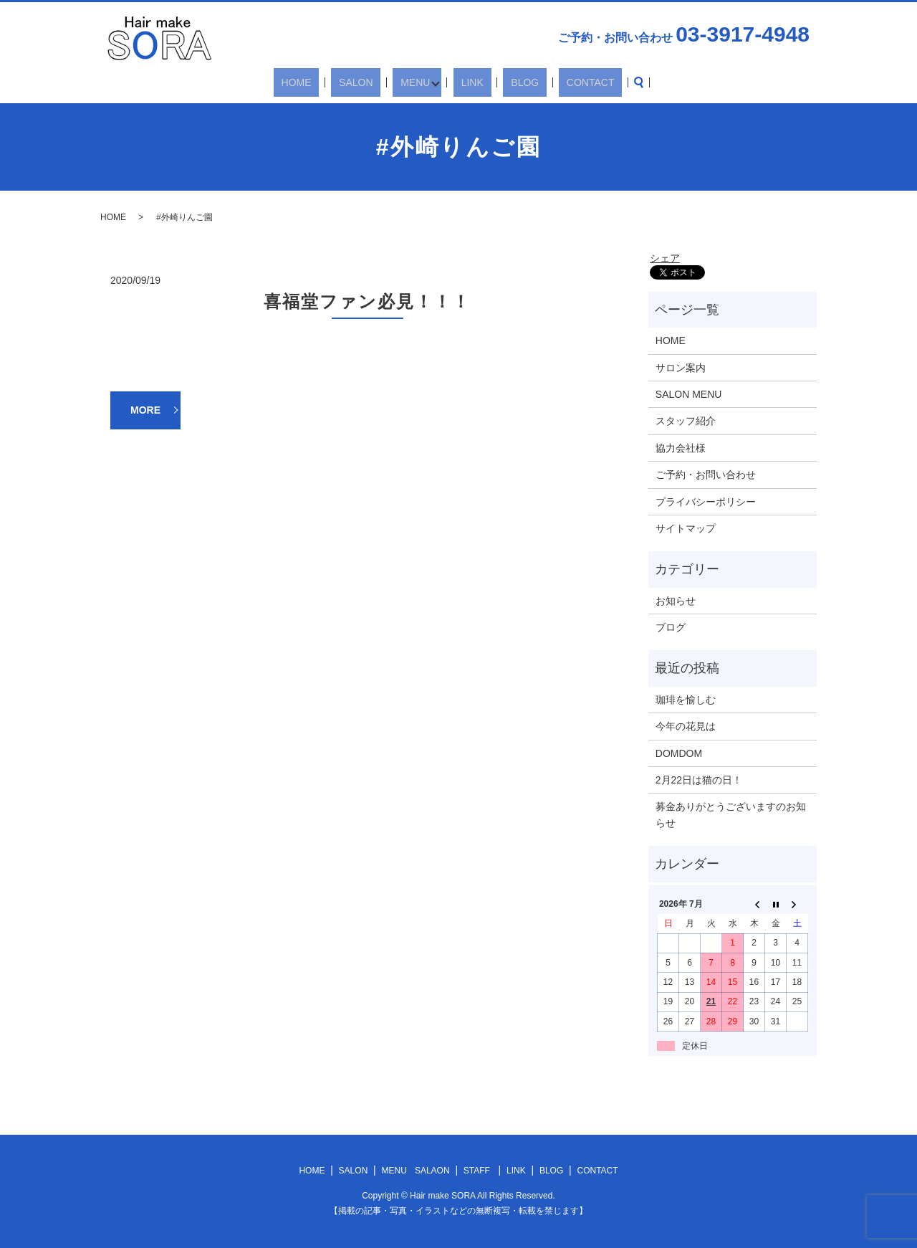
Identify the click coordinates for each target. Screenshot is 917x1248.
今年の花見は (686, 726)
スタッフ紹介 (686, 421)
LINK (470, 82)
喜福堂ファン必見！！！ (367, 301)
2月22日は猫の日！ (699, 780)
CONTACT (558, 82)
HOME (330, 82)
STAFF (477, 1171)
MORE (145, 410)
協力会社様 (681, 448)
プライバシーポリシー (706, 502)
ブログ (671, 627)
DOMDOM (679, 753)
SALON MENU (689, 394)
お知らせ (676, 600)
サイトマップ (686, 528)
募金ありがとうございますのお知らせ (731, 814)
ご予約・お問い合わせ (706, 474)
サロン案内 (681, 367)
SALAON (432, 1171)
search (598, 82)
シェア (665, 258)
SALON (373, 82)
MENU (417, 82)
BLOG (508, 82)
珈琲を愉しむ (686, 699)
